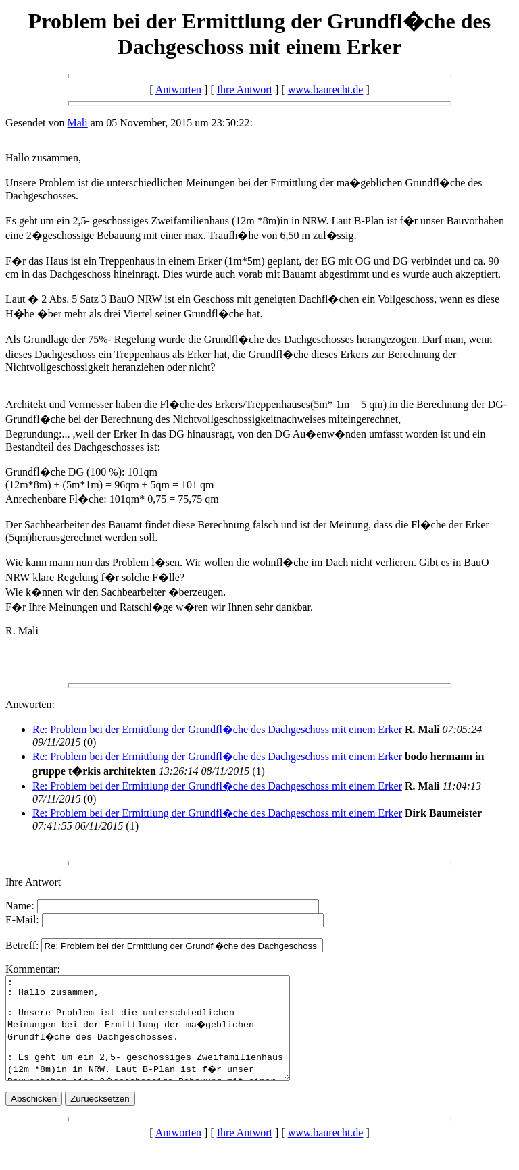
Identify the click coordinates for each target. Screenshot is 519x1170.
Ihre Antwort (244, 89)
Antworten (178, 89)
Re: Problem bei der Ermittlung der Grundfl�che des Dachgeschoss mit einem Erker (217, 729)
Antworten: (30, 704)
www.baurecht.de (326, 89)
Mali (78, 122)
